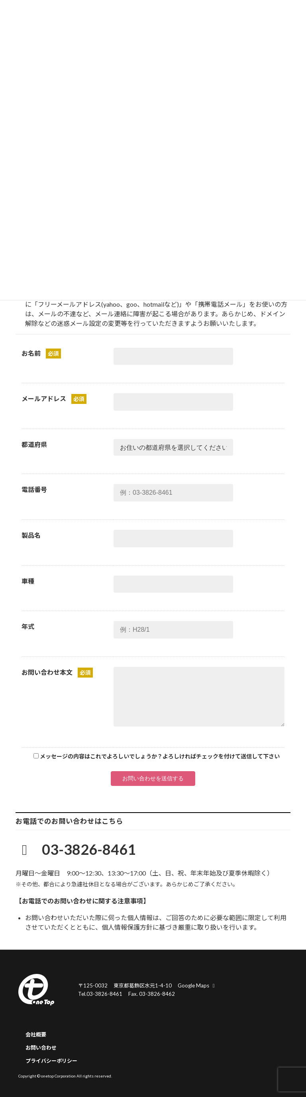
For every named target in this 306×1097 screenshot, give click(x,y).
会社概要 (36, 1035)
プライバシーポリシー (51, 1061)
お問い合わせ (41, 1047)
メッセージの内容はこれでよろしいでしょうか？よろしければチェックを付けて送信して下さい (160, 756)
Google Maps (197, 985)
